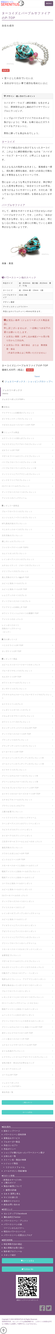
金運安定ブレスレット (11, 955)
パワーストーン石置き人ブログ (18, 1235)
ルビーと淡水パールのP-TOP (14, 589)
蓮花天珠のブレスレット (12, 848)
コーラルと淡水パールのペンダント (17, 883)
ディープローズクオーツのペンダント (18, 901)
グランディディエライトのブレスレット (19, 746)
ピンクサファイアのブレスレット (16, 480)
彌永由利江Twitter (12, 1217)
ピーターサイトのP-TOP (12, 752)
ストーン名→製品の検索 (15, 1160)
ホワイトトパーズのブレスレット (16, 722)
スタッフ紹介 (10, 1255)
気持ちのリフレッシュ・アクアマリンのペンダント (24, 979)
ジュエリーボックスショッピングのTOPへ (11, 1084)
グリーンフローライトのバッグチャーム (19, 943)
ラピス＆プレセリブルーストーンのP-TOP (20, 788)
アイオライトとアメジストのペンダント (19, 925)
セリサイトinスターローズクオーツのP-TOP (21, 794)
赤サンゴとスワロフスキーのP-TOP (17, 1033)
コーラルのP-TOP (10, 1075)
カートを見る (27, 1112)
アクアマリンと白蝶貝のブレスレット (18, 413)
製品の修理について (13, 1186)
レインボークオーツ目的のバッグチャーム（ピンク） (11, 628)
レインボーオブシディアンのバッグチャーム (21, 913)
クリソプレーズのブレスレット (15, 571)
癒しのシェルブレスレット (13, 541)
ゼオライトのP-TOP (11, 450)
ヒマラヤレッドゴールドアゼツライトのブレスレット (25, 1057)
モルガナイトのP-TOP (11, 677)
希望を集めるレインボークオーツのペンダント (22, 985)
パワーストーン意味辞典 (15, 1134)
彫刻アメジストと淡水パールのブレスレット (21, 871)
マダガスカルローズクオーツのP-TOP (18, 425)
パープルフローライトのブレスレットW (19, 468)
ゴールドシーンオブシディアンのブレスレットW (23, 764)
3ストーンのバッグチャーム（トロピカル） (20, 1003)
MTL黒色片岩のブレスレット (14, 524)
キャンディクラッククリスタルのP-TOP (19, 728)
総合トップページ (12, 1131)
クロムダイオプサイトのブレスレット (18, 716)
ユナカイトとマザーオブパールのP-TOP (19, 1045)
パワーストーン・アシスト (16, 1221)
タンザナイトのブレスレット (14, 689)
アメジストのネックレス (12, 619)
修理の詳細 (11, 1190)
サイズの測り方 (11, 1197)
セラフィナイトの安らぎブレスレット (18, 438)
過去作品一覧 (7, 1092)
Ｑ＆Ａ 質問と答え (12, 1194)
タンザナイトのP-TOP (11, 651)
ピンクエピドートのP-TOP (13, 859)
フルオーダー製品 (12, 1142)
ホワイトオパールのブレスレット (16, 683)
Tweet (37, 376)
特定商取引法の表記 (13, 1244)
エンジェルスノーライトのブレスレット (19, 517)
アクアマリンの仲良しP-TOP (14, 607)
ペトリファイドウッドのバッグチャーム (19, 818)
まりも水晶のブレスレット (13, 1051)
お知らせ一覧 (10, 1156)
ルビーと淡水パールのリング (14, 919)
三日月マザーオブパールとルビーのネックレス (22, 842)
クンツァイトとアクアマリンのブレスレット (21, 474)
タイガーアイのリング (11, 1069)
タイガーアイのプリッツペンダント (17, 836)
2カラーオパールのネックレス (15, 895)
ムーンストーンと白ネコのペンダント (18, 1015)
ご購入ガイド (27, 1102)
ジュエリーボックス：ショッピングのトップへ (29, 381)
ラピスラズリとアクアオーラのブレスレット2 (21, 444)
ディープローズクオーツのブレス (16, 601)
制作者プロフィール (13, 1251)
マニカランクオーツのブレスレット (17, 529)
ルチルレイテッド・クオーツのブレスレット (21, 565)
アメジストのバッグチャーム (14, 498)
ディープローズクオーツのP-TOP (16, 734)
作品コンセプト (11, 1145)
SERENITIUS (18, 1319)
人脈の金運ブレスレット (12, 812)
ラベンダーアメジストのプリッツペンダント (21, 824)
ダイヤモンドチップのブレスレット (17, 419)
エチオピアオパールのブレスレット (17, 800)
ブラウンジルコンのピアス (13, 806)
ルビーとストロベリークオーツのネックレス (21, 665)
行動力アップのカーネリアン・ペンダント (20, 973)
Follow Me (27, 1269)
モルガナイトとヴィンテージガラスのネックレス (23, 967)
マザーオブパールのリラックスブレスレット (21, 456)
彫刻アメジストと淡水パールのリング (18, 877)
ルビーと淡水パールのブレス (14, 583)
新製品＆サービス (12, 1138)
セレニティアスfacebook (15, 1213)
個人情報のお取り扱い (14, 1248)
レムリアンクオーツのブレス (14, 595)
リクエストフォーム (15, 1167)
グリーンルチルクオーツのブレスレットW (20, 782)
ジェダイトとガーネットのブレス (16, 710)
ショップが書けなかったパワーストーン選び (24, 1152)
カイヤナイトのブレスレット (14, 770)
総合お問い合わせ (12, 1204)
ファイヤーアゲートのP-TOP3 (15, 547)
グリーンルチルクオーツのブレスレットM (20, 776)
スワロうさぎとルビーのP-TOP (15, 853)
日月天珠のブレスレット (12, 535)
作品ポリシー (10, 1149)
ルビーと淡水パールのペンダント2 (17, 889)
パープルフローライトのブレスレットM (19, 462)
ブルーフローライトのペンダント (16, 991)
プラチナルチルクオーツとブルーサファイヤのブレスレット (27, 696)
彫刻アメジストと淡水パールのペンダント (20, 1009)
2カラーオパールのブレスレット (16, 486)
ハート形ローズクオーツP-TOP (15, 1039)
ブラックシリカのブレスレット (15, 740)
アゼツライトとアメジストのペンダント (19, 931)
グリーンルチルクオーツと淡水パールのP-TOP (22, 1027)
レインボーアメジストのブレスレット (18, 559)
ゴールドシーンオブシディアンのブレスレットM (23, 758)
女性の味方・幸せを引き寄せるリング (18, 1063)
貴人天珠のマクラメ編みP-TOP (15, 577)
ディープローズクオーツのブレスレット (19, 492)
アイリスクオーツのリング (13, 907)
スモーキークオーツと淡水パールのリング (20, 866)
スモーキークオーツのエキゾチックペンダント (22, 949)
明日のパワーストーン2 (14, 1231)
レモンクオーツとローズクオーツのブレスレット (23, 997)
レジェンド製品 (11, 1163)
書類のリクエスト (12, 1201)
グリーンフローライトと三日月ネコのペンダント (23, 1021)
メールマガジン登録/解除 (15, 1171)
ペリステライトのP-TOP (12, 645)
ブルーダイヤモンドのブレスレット (17, 671)
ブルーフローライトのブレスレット (17, 511)
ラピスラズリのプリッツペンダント (17, 830)
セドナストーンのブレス (12, 704)
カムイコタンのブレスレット (14, 553)
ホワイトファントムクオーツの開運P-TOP (20, 613)
